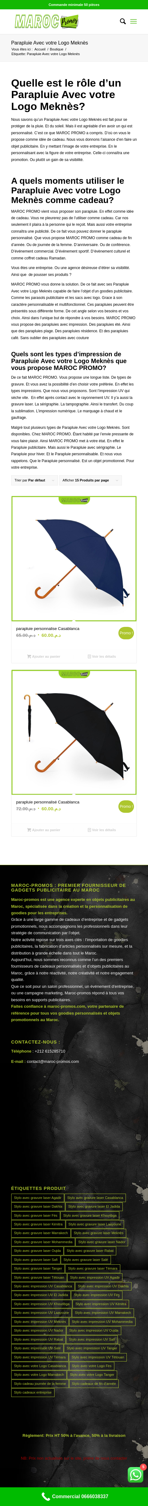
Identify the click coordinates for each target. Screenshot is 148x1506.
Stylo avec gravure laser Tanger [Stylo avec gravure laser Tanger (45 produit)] (38, 1268)
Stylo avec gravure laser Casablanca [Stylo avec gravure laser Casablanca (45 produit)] (95, 1198)
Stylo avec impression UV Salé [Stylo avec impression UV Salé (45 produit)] (37, 1348)
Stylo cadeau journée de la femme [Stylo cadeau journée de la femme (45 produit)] (40, 1383)
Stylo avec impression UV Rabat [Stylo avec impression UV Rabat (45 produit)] (38, 1339)
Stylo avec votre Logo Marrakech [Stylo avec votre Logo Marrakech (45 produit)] (39, 1374)
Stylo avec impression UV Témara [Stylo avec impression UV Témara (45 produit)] (40, 1357)
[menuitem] (120, 21)
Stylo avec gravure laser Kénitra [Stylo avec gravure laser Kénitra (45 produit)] (38, 1224)
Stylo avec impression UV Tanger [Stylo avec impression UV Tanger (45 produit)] (92, 1348)
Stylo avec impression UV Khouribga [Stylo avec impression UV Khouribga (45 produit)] (42, 1304)
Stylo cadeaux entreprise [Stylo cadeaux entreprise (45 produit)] (33, 1392)
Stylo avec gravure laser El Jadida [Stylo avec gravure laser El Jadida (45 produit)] (94, 1206)
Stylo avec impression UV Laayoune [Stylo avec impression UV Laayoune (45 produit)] (41, 1312)
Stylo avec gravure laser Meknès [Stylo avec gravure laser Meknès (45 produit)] (99, 1233)
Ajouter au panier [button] (43, 656)
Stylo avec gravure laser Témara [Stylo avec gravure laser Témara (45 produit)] (92, 1268)
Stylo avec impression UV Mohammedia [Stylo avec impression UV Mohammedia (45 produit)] (102, 1322)
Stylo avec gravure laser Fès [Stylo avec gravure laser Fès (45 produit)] (35, 1215)
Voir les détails (102, 656)
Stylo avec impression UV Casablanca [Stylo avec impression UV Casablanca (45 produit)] (43, 1286)
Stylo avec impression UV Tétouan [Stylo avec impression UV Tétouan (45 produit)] (98, 1357)
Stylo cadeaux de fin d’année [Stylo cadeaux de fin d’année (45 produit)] (94, 1383)
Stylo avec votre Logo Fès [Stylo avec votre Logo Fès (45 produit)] (92, 1366)
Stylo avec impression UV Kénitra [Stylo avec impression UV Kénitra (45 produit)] (100, 1304)
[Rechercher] (120, 21)
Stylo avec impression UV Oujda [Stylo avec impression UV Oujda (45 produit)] (93, 1330)
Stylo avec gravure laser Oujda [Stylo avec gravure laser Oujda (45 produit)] (37, 1251)
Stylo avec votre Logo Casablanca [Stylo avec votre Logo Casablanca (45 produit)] (40, 1366)
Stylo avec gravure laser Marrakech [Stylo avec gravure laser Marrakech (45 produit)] (41, 1233)
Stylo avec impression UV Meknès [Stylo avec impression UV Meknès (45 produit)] (40, 1322)
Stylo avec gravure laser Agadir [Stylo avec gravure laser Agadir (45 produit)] (37, 1198)
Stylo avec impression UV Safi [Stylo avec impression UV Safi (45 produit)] (92, 1339)
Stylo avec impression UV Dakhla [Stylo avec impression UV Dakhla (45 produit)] (103, 1286)
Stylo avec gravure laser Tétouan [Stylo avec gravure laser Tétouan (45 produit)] (39, 1277)
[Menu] (133, 21)
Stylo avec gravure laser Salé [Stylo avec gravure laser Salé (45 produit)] (86, 1260)
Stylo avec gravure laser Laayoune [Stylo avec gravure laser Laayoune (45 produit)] (95, 1224)
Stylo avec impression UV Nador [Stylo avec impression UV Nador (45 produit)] (38, 1330)
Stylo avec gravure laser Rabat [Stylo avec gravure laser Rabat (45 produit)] (90, 1251)
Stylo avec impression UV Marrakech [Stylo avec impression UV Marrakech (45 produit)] (103, 1312)
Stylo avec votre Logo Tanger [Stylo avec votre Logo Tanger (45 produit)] (92, 1374)
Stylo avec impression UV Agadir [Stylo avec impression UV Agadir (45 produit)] (95, 1277)
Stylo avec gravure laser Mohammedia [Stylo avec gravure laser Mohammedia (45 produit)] (43, 1242)
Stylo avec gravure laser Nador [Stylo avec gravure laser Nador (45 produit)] (101, 1242)
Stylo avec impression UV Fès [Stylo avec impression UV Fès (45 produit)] (97, 1295)
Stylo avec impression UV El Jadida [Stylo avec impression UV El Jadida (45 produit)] (41, 1295)
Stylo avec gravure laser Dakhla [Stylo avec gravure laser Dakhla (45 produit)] (38, 1206)
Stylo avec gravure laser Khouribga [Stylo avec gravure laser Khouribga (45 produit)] (90, 1215)
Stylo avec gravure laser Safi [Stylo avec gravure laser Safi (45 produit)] (36, 1260)
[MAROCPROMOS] (61, 21)
